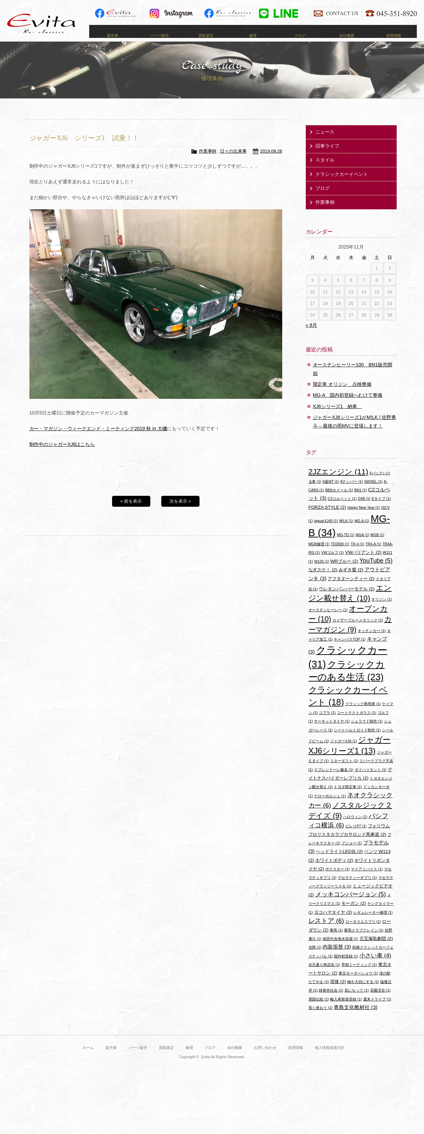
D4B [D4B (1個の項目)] (364, 509)
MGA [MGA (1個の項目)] (362, 545)
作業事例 (208, 161)
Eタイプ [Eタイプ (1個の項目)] (381, 509)
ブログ (322, 198)
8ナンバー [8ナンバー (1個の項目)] (351, 491)
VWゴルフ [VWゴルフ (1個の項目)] (332, 562)
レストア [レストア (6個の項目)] (326, 930)
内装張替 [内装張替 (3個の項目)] (337, 957)
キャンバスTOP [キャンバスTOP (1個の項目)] (349, 649)
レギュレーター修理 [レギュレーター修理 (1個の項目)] (373, 922)
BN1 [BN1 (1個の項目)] (360, 500)
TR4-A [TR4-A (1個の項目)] (373, 554)
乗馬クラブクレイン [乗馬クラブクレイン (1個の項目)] (363, 940)
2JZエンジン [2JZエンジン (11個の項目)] (338, 481)
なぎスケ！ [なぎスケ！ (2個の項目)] (323, 580)
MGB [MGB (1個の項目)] (377, 545)
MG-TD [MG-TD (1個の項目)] (345, 545)
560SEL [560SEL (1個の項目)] (373, 491)
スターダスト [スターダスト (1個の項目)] (344, 771)
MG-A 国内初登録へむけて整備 (348, 405)
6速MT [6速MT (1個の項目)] (331, 491)
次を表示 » (180, 511)
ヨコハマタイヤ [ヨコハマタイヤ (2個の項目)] (333, 922)
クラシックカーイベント (341, 184)
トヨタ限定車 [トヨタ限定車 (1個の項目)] (348, 797)
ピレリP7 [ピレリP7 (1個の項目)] (356, 836)
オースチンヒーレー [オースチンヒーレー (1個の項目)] (328, 620)
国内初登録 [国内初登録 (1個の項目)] (346, 966)
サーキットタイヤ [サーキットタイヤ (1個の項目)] (332, 731)
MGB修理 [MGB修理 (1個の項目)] (319, 554)
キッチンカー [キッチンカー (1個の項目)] (372, 641)
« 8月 (311, 335)
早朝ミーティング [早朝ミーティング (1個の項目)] (359, 974)
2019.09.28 (271, 161)
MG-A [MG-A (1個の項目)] (362, 531)
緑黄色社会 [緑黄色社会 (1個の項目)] (331, 1000)
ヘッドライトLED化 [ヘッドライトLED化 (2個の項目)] (339, 861)
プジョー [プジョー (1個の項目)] (351, 853)
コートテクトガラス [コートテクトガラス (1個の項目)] (356, 722)
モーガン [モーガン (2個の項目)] (353, 913)
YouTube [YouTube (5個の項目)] (376, 570)
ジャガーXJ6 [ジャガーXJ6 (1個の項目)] (343, 751)
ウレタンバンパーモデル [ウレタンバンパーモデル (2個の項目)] (346, 598)
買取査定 (166, 1057)
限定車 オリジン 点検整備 (342, 394)
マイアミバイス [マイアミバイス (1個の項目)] (367, 879)
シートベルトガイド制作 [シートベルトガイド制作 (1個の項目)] (357, 740)
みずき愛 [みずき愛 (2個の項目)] (351, 580)
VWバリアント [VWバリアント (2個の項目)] (363, 562)
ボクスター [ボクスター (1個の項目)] (337, 879)
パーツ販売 (137, 1057)
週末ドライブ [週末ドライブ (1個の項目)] (377, 1009)
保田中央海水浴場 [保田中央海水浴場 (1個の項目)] (340, 949)
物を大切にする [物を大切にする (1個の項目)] (363, 992)
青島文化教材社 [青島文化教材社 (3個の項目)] (356, 1017)
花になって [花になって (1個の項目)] (356, 1000)
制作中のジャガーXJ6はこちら (62, 454)
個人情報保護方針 (330, 1057)
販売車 (111, 1057)
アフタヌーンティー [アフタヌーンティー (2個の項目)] (351, 588)
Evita (41, 23)
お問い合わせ (265, 1057)
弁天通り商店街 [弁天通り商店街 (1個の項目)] (324, 974)
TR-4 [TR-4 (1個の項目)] (357, 554)
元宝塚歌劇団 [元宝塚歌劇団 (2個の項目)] (376, 948)
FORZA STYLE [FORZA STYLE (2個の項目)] (327, 517)
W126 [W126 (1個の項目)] (321, 571)
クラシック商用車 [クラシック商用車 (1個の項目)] (363, 714)
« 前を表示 (131, 511)
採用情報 (295, 1057)
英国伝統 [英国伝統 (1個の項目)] (319, 1009)
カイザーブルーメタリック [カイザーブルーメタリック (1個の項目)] (357, 630)
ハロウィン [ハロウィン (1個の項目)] (355, 827)
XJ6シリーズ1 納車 (337, 416)
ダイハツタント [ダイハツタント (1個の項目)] (370, 780)
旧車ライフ (327, 156)
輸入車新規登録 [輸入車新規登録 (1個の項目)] (346, 1009)
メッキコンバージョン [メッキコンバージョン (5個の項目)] (350, 904)
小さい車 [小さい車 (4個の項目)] (375, 965)
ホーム (88, 1057)
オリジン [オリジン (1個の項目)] (381, 609)
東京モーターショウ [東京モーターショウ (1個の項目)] (358, 983)
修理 (189, 1057)
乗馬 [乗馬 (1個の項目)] (336, 940)
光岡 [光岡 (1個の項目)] (315, 957)
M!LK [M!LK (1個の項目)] (346, 531)
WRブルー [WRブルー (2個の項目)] (344, 571)
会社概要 (234, 1057)
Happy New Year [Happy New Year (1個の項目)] (363, 517)
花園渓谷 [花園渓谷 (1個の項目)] (380, 1000)
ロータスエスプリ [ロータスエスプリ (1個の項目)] (363, 931)
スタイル (324, 170)
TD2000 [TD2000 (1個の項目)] (340, 554)
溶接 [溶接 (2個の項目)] (338, 991)
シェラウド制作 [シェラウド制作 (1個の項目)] (367, 731)
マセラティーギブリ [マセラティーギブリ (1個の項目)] (357, 887)
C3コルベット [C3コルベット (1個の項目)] (342, 509)
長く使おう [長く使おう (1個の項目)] (321, 1018)
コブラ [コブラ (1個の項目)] (327, 722)
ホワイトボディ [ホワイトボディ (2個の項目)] (334, 870)
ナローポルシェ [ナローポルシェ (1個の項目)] (330, 806)
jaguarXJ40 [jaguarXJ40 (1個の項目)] (326, 531)
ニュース (324, 141)
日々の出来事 (233, 161)
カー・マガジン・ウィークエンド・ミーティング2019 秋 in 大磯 (98, 438)
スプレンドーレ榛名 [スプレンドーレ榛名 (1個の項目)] (333, 780)
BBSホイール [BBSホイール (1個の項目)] (339, 500)
